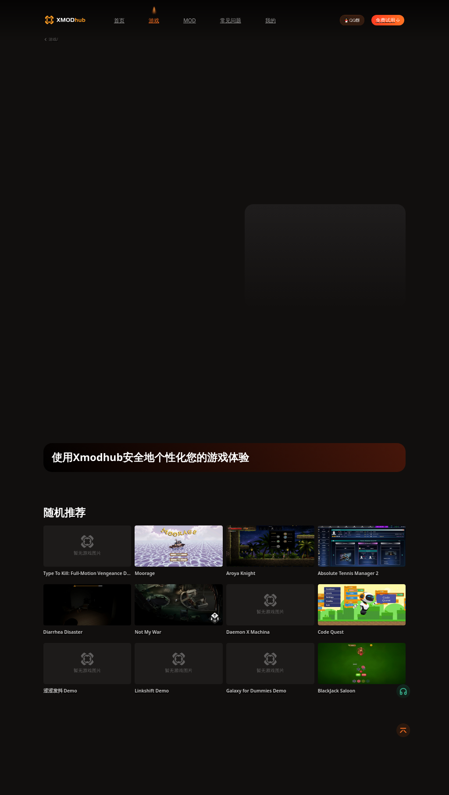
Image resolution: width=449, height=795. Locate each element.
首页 (119, 20)
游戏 (154, 20)
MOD (189, 20)
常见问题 (230, 20)
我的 (270, 20)
